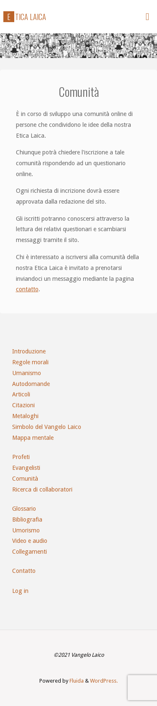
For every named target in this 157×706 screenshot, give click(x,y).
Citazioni (23, 405)
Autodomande (31, 384)
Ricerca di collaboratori (42, 489)
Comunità (25, 478)
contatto (27, 289)
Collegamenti (29, 551)
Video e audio (29, 540)
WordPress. (104, 681)
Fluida (76, 681)
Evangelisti (26, 467)
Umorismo (26, 530)
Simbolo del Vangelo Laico (46, 427)
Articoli (21, 394)
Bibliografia (27, 519)
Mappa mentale (33, 437)
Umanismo (26, 373)
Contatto (24, 570)
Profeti (21, 457)
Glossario (24, 508)
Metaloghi (25, 416)
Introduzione (29, 351)
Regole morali (30, 362)
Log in (20, 590)
